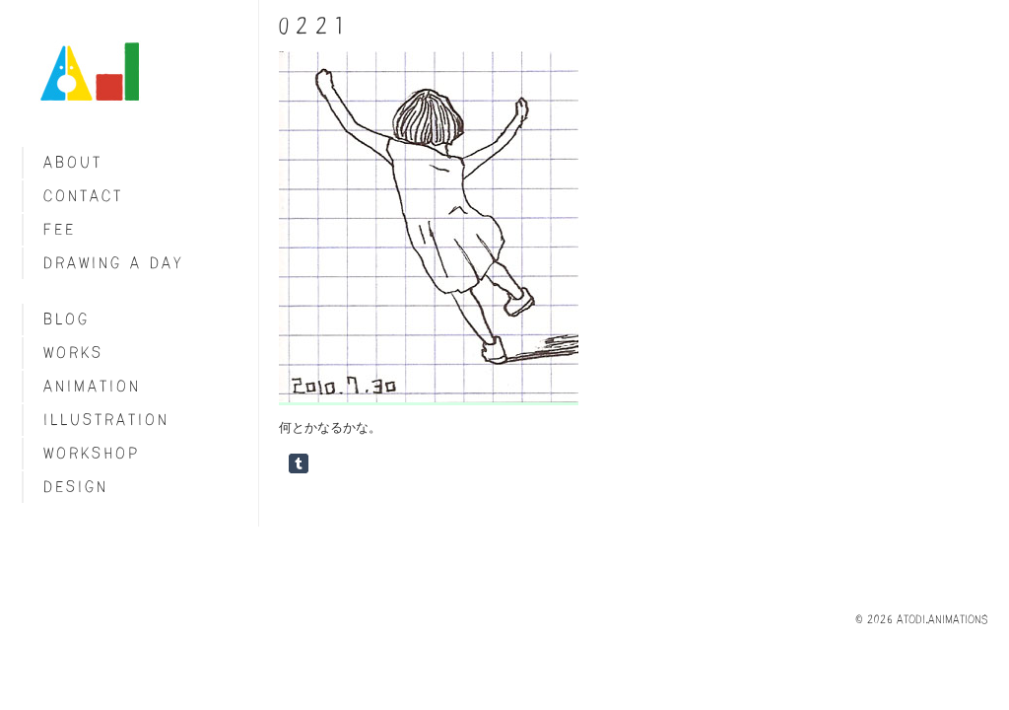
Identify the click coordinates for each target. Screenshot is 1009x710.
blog (66, 319)
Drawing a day (113, 262)
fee (59, 229)
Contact (83, 195)
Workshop (91, 453)
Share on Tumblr (298, 463)
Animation (92, 386)
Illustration (106, 419)
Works (73, 352)
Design (75, 486)
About (72, 162)
